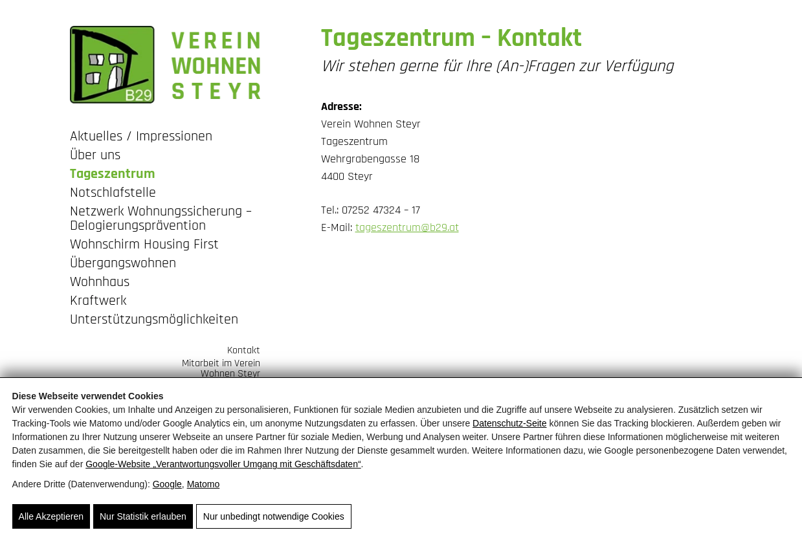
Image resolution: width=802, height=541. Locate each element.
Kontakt (243, 350)
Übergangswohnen (123, 264)
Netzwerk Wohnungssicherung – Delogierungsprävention (161, 219)
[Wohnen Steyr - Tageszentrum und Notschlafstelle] (165, 65)
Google (167, 484)
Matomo (203, 484)
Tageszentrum (112, 175)
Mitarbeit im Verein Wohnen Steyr (221, 368)
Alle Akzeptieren (51, 516)
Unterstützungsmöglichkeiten (154, 321)
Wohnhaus (99, 283)
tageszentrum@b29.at (407, 227)
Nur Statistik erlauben (143, 516)
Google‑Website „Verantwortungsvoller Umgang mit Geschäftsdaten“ (223, 464)
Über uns (95, 156)
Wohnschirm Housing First (144, 245)
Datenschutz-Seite (509, 423)
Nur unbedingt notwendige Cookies (273, 516)
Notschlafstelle (113, 194)
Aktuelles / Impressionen (141, 137)
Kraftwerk (98, 302)
